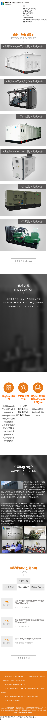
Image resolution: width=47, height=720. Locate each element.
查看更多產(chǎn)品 (23, 261)
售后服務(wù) (23, 412)
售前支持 (23, 406)
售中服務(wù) (23, 409)
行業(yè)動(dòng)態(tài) (23, 582)
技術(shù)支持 (37, 587)
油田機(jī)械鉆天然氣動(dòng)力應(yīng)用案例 (8, 419)
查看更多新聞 (24, 658)
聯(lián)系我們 (27, 22)
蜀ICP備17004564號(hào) (34, 708)
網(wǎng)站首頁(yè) (29, 9)
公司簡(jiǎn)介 (27, 11)
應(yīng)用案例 (28, 13)
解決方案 (26, 15)
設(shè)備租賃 (37, 409)
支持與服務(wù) (28, 17)
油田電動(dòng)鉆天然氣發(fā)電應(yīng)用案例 (8, 409)
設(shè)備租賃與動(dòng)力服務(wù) (35, 19)
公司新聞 (10, 587)
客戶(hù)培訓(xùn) (23, 415)
